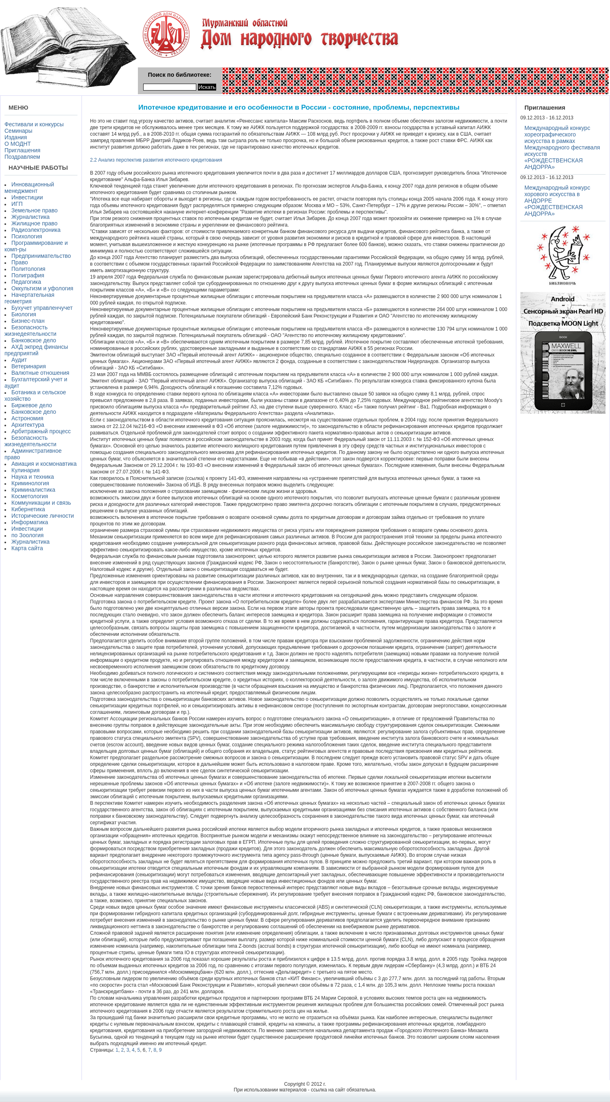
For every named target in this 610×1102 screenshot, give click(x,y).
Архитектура (27, 424)
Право (19, 262)
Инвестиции (27, 197)
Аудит (19, 360)
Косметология (29, 496)
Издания (15, 137)
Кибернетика (28, 509)
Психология (26, 236)
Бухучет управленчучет (42, 308)
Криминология (30, 483)
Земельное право (34, 210)
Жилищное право (34, 223)
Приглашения (22, 150)
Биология (23, 314)
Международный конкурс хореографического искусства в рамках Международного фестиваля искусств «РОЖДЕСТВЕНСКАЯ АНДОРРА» (562, 147)
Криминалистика (33, 489)
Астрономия (27, 418)
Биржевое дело (31, 405)
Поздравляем (22, 156)
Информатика (29, 522)
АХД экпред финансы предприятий (36, 350)
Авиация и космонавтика (44, 463)
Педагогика (26, 282)
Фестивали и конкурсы (34, 124)
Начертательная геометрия (29, 298)
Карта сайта (27, 548)
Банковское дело (33, 340)
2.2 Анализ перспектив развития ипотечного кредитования (156, 160)
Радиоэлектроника (35, 230)
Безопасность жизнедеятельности (30, 330)
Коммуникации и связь (41, 502)
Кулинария (25, 470)
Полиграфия (27, 275)
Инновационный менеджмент (29, 187)
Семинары (18, 130)
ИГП (17, 204)
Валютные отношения (40, 372)
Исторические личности (42, 515)
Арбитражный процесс (41, 431)
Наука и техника (32, 476)
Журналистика (30, 217)
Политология (28, 269)
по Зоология (27, 535)
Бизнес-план (28, 321)
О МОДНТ (17, 143)
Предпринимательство (41, 256)
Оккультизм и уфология (42, 288)
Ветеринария (28, 366)
